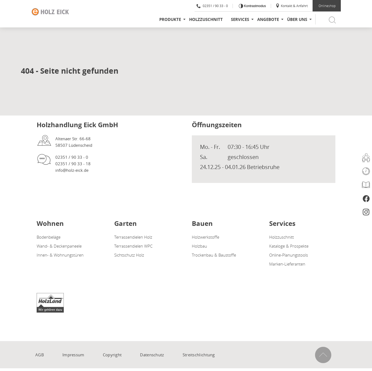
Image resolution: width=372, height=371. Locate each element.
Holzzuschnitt (206, 19)
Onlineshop (327, 6)
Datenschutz (152, 354)
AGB (39, 354)
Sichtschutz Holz (129, 255)
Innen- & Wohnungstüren (60, 255)
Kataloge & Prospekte (289, 246)
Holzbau (199, 246)
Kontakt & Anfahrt (291, 6)
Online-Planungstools (288, 255)
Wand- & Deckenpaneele (59, 246)
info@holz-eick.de (71, 170)
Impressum (73, 354)
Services (240, 19)
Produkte (170, 19)
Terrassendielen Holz (133, 237)
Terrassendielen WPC (133, 246)
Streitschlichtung (199, 354)
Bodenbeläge (49, 237)
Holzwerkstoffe (205, 237)
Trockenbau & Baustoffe (214, 255)
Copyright (112, 354)
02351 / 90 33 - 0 (212, 6)
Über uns (297, 19)
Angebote (268, 19)
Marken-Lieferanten (287, 264)
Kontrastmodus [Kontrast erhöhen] (254, 6)
